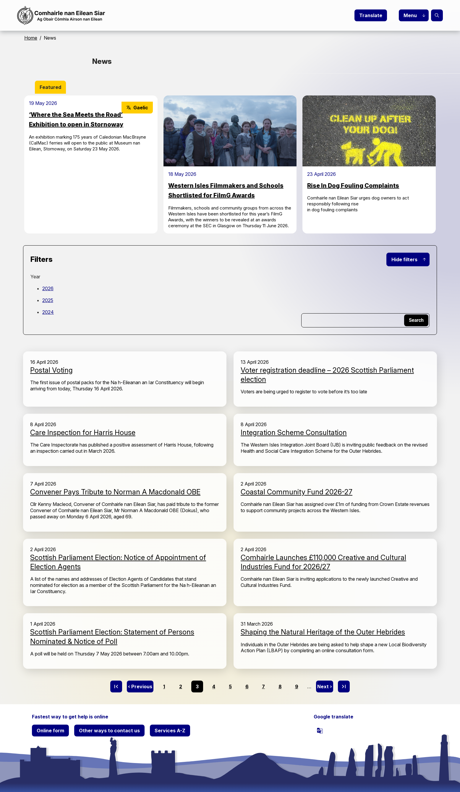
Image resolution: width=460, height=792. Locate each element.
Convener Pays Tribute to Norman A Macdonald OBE (115, 492)
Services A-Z (170, 730)
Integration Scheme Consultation (294, 432)
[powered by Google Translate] (319, 730)
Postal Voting (51, 370)
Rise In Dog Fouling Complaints (353, 185)
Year (35, 277)
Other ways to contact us (109, 730)
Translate (370, 15)
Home (30, 38)
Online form (50, 730)
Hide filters (404, 259)
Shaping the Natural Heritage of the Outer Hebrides (323, 632)
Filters (41, 259)
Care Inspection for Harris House (82, 432)
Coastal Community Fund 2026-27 (296, 492)
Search (437, 15)
